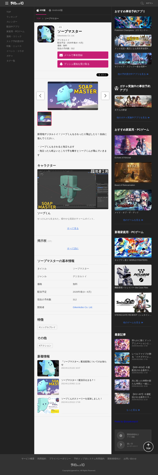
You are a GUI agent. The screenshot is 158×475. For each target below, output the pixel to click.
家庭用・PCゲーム (15, 31)
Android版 (57, 10)
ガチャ (9, 56)
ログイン (149, 3)
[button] (105, 96)
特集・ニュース (14, 46)
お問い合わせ (130, 458)
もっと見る (131, 410)
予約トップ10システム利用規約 (89, 458)
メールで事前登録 (73, 55)
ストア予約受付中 (15, 41)
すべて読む (73, 248)
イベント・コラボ (15, 51)
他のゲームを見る (131, 220)
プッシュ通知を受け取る (76, 64)
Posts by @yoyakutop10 (126, 421)
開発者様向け (114, 458)
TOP (8, 12)
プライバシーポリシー (60, 458)
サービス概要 (27, 458)
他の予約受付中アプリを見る (132, 74)
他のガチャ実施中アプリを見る (132, 117)
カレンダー (11, 21)
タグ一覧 (10, 61)
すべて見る (73, 228)
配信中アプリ (12, 26)
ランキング (11, 17)
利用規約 (41, 458)
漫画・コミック (14, 36)
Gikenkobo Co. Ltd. (66, 35)
